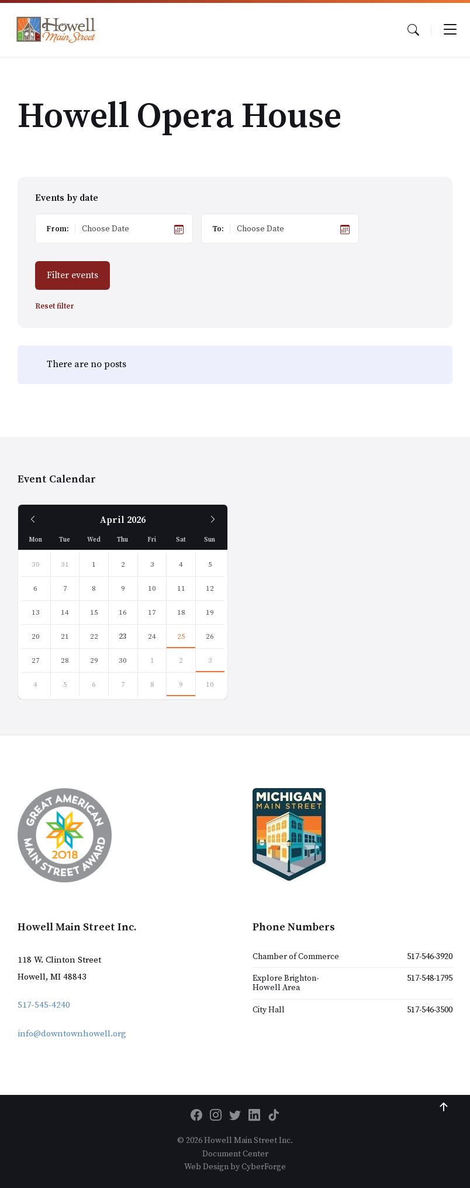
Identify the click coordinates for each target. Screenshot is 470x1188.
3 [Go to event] (210, 660)
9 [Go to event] (181, 684)
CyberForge (263, 1167)
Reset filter (54, 306)
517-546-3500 (429, 1010)
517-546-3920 (429, 956)
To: (218, 229)
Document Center (235, 1154)
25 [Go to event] (181, 636)
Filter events (72, 275)
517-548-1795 (429, 978)
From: (57, 229)
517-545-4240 (44, 1005)
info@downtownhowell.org (72, 1033)
